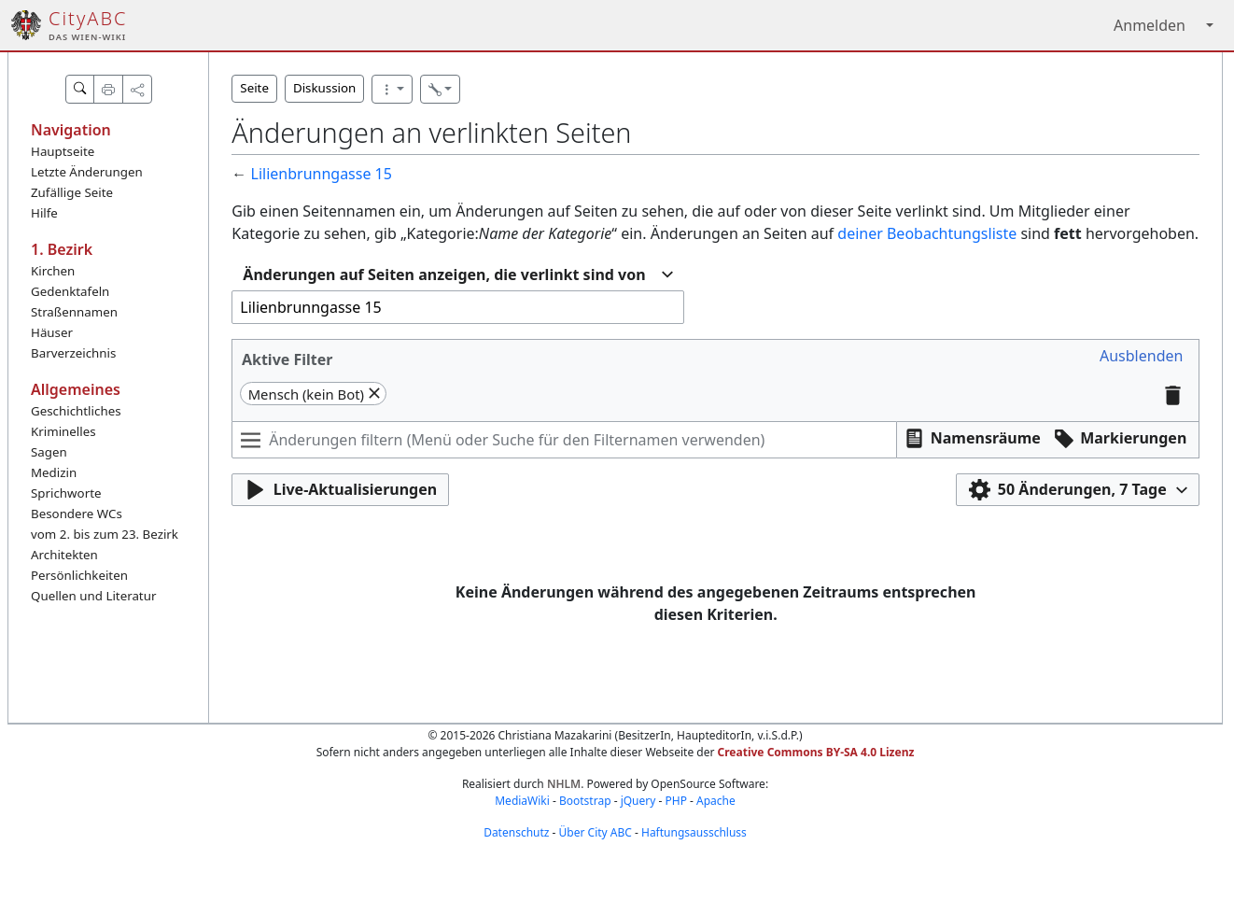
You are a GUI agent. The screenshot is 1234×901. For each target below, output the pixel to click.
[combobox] (457, 275)
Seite (254, 87)
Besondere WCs (76, 513)
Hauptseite (62, 151)
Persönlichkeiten (79, 575)
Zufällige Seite (72, 192)
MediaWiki (522, 801)
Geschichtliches (76, 410)
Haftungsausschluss (694, 832)
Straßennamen (74, 311)
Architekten (64, 554)
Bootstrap (585, 801)
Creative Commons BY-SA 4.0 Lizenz (816, 752)
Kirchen (53, 270)
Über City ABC (595, 832)
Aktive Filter (287, 359)
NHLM (564, 784)
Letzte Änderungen (87, 171)
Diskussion (324, 87)
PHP (675, 801)
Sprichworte (66, 493)
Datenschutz (516, 832)
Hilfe (44, 212)
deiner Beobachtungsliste (927, 233)
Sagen (49, 451)
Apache (716, 801)
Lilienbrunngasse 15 (321, 173)
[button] (1141, 356)
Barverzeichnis (73, 353)
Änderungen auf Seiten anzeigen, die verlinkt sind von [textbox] (444, 274)
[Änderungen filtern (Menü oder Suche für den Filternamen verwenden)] (564, 439)
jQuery (638, 801)
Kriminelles (63, 431)
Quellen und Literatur (93, 595)
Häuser (52, 332)
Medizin (54, 472)
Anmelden (1149, 25)
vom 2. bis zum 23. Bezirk (104, 534)
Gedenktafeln (70, 291)
